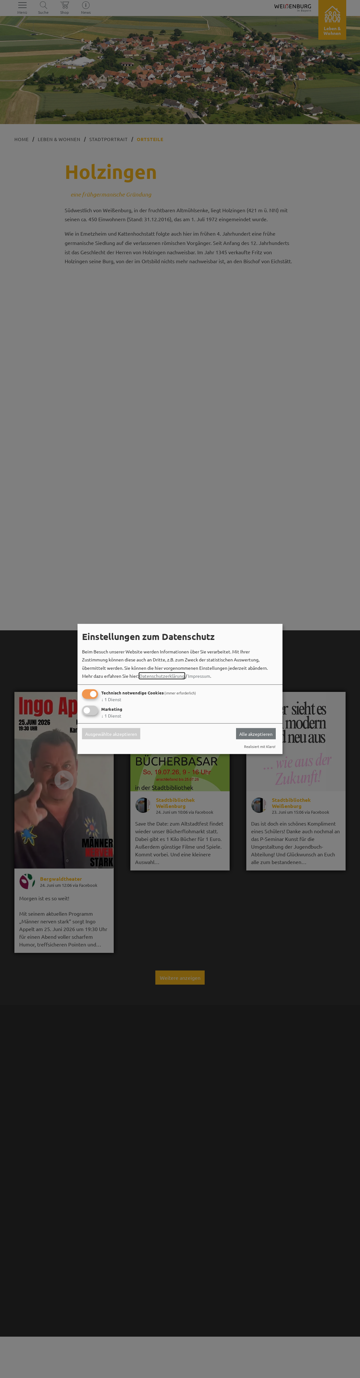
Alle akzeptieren (256, 733)
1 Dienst (111, 699)
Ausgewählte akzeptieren (111, 733)
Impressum (199, 676)
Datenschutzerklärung (161, 676)
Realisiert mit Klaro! (259, 746)
